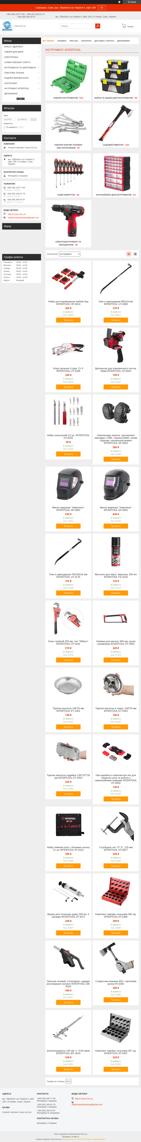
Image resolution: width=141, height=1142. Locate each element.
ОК (101, 7)
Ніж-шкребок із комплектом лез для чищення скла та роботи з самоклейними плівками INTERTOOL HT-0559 (116, 779)
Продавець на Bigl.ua (70, 1137)
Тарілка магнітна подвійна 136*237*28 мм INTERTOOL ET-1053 (68, 776)
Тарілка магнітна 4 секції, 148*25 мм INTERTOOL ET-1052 (115, 709)
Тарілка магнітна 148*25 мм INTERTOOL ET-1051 (68, 709)
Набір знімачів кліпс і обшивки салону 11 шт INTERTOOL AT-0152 (68, 848)
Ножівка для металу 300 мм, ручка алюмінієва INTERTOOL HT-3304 (115, 642)
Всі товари (48, 41)
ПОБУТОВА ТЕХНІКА (14, 73)
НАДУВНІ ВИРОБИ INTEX (16, 78)
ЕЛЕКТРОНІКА (11, 57)
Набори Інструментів (66, 98)
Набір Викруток (66, 195)
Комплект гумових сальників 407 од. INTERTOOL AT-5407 (115, 1052)
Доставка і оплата (104, 41)
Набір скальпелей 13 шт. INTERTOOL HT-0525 (68, 436)
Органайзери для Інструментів (114, 195)
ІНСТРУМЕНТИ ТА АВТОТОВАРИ (20, 67)
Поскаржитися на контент (72, 1139)
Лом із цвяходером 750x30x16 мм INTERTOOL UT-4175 (68, 575)
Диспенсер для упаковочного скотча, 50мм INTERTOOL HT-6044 (116, 369)
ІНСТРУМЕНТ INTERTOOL (16, 88)
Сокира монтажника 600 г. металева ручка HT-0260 (115, 982)
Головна (61, 41)
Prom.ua (84, 1134)
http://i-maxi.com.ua (16, 214)
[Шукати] (97, 26)
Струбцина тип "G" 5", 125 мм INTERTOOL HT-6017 (116, 848)
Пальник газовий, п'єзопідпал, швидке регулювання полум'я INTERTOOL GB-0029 (68, 984)
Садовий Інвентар (113, 145)
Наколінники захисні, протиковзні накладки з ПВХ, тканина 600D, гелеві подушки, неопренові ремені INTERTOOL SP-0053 (115, 439)
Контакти (86, 41)
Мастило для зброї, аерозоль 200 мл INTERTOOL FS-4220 (116, 575)
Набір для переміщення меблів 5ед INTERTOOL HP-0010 (68, 302)
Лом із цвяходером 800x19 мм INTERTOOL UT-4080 (116, 302)
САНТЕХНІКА (10, 83)
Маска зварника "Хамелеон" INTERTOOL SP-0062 (116, 508)
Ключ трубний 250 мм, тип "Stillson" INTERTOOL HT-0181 (68, 642)
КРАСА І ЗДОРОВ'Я (13, 47)
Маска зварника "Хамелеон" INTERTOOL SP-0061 (68, 508)
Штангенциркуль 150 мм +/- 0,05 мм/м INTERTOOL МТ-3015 (68, 1052)
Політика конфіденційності (94, 1139)
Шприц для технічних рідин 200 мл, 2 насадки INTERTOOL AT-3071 (68, 915)
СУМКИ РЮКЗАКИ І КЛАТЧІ (17, 62)
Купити (69, 320)
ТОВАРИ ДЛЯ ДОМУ (14, 52)
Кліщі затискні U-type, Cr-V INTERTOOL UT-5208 (68, 369)
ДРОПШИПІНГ (123, 41)
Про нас (74, 41)
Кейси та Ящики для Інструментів (113, 98)
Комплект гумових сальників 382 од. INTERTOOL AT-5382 (115, 915)
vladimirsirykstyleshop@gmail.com (23, 217)
